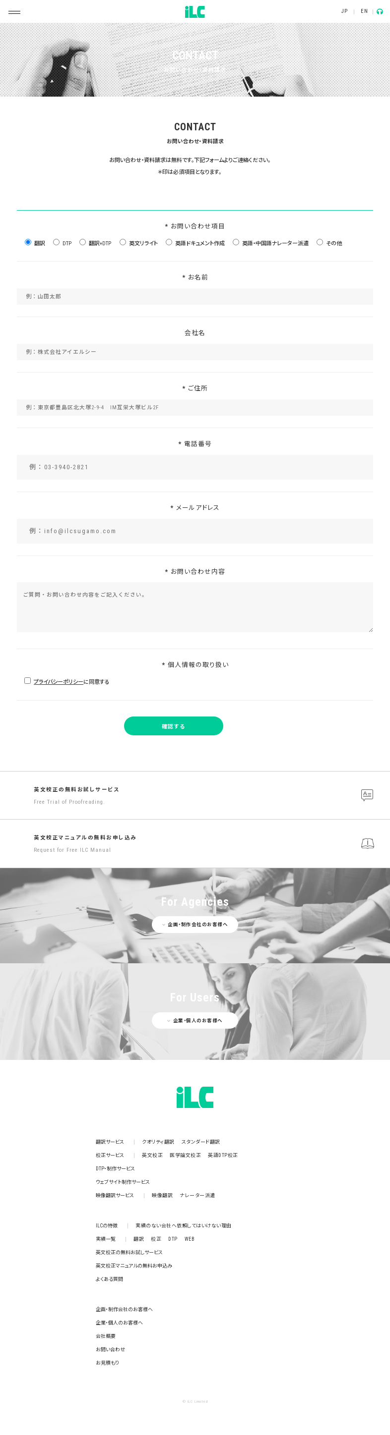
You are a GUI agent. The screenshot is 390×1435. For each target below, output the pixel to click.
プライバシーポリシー (58, 682)
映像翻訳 (162, 1195)
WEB (190, 1239)
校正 (156, 1239)
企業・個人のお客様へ (119, 1322)
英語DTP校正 (223, 1155)
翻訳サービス (110, 1142)
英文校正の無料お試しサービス (209, 796)
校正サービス (110, 1155)
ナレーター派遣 (197, 1195)
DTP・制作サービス (115, 1168)
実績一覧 (106, 1239)
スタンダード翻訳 (201, 1142)
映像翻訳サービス (115, 1195)
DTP (173, 1239)
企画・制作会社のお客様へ (124, 1309)
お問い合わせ (110, 1349)
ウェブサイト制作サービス (123, 1182)
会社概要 (106, 1336)
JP (344, 11)
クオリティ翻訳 (158, 1142)
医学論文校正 (185, 1155)
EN (364, 11)
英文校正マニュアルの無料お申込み (134, 1266)
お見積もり (107, 1363)
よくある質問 (109, 1279)
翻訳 (138, 1239)
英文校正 (152, 1155)
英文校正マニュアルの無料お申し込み (209, 844)
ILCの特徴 (107, 1225)
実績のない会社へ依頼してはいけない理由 (183, 1225)
